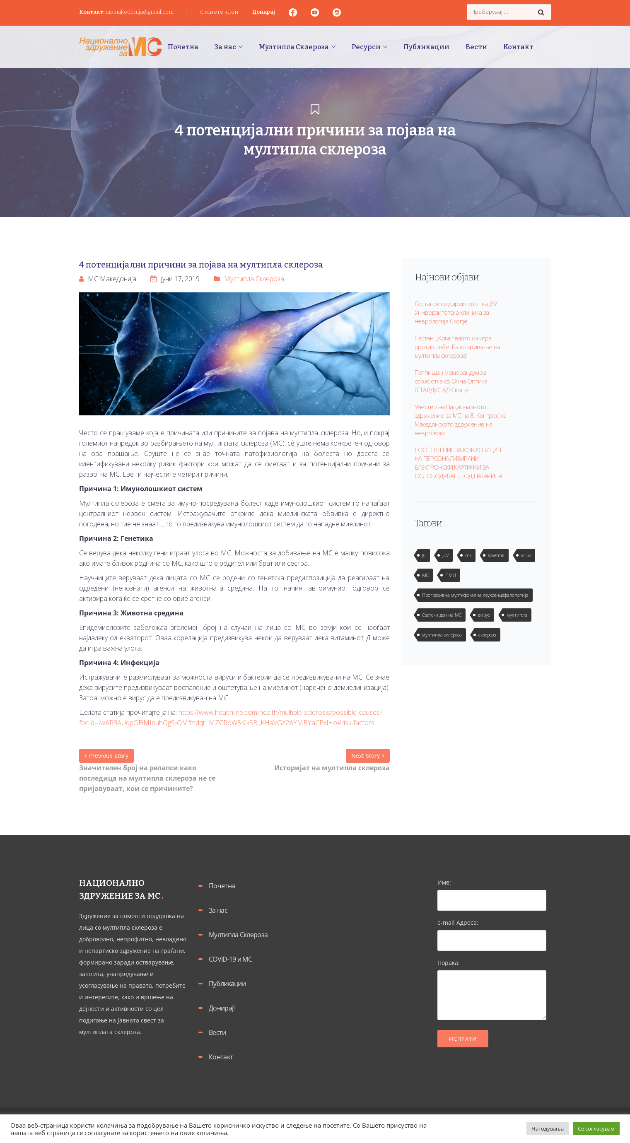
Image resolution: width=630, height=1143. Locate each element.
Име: (491, 891)
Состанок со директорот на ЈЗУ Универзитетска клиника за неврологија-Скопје (456, 312)
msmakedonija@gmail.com (139, 12)
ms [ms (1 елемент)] (468, 555)
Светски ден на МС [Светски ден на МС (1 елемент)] (441, 615)
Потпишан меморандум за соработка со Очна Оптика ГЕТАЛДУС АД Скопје (451, 381)
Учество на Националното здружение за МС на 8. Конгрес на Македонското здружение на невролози (461, 420)
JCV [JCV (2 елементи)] (445, 555)
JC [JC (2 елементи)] (424, 555)
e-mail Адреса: (491, 931)
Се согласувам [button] (596, 1128)
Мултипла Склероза (254, 278)
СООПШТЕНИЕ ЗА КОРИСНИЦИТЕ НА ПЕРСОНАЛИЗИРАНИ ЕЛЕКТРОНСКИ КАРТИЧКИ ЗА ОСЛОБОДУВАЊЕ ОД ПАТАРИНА (459, 463)
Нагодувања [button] (547, 1128)
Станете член (219, 12)
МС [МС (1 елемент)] (425, 575)
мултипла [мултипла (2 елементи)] (517, 615)
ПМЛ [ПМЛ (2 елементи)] (450, 575)
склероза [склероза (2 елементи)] (487, 635)
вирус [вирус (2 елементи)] (484, 615)
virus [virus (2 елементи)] (526, 555)
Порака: (491, 990)
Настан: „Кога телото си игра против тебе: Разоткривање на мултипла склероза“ (457, 346)
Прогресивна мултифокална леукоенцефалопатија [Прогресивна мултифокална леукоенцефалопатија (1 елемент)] (475, 595)
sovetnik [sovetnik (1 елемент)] (496, 555)
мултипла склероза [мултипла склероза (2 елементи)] (442, 635)
